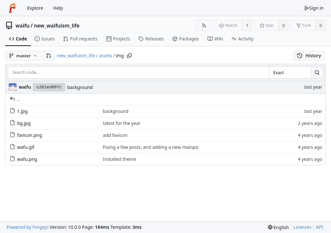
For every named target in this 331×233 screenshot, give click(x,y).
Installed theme (119, 159)
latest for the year (121, 123)
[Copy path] (129, 55)
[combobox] (290, 72)
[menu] (278, 227)
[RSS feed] (203, 25)
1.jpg (19, 111)
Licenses (303, 227)
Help (58, 8)
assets (105, 55)
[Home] (12, 8)
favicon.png (26, 135)
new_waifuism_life (57, 25)
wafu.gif (22, 147)
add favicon (115, 135)
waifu (22, 25)
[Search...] (317, 72)
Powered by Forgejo (27, 227)
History (309, 55)
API (319, 227)
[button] (48, 56)
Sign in (314, 8)
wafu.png (23, 159)
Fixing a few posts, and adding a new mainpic (151, 147)
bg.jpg (20, 123)
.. (15, 99)
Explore (35, 8)
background (80, 87)
